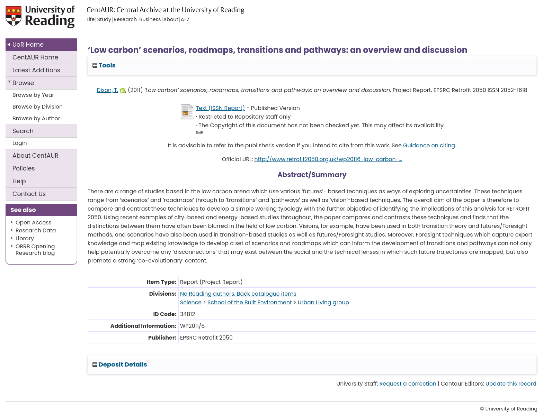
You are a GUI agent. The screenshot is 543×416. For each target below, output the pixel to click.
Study (104, 19)
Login (19, 143)
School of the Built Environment (249, 302)
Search (23, 131)
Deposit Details (119, 364)
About (35, 155)
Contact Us (29, 194)
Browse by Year (33, 95)
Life (91, 19)
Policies (23, 168)
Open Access (34, 223)
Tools (104, 65)
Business (150, 19)
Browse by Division (37, 107)
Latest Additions (36, 70)
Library (25, 238)
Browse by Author (36, 118)
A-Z (185, 19)
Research (125, 19)
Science (191, 302)
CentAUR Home (35, 57)
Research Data (36, 230)
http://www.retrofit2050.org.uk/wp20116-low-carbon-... (328, 159)
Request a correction (408, 384)
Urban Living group (323, 302)
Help (19, 181)
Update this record (511, 384)
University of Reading (60, 20)
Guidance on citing (429, 145)
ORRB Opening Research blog (35, 249)
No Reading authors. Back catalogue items (238, 294)
